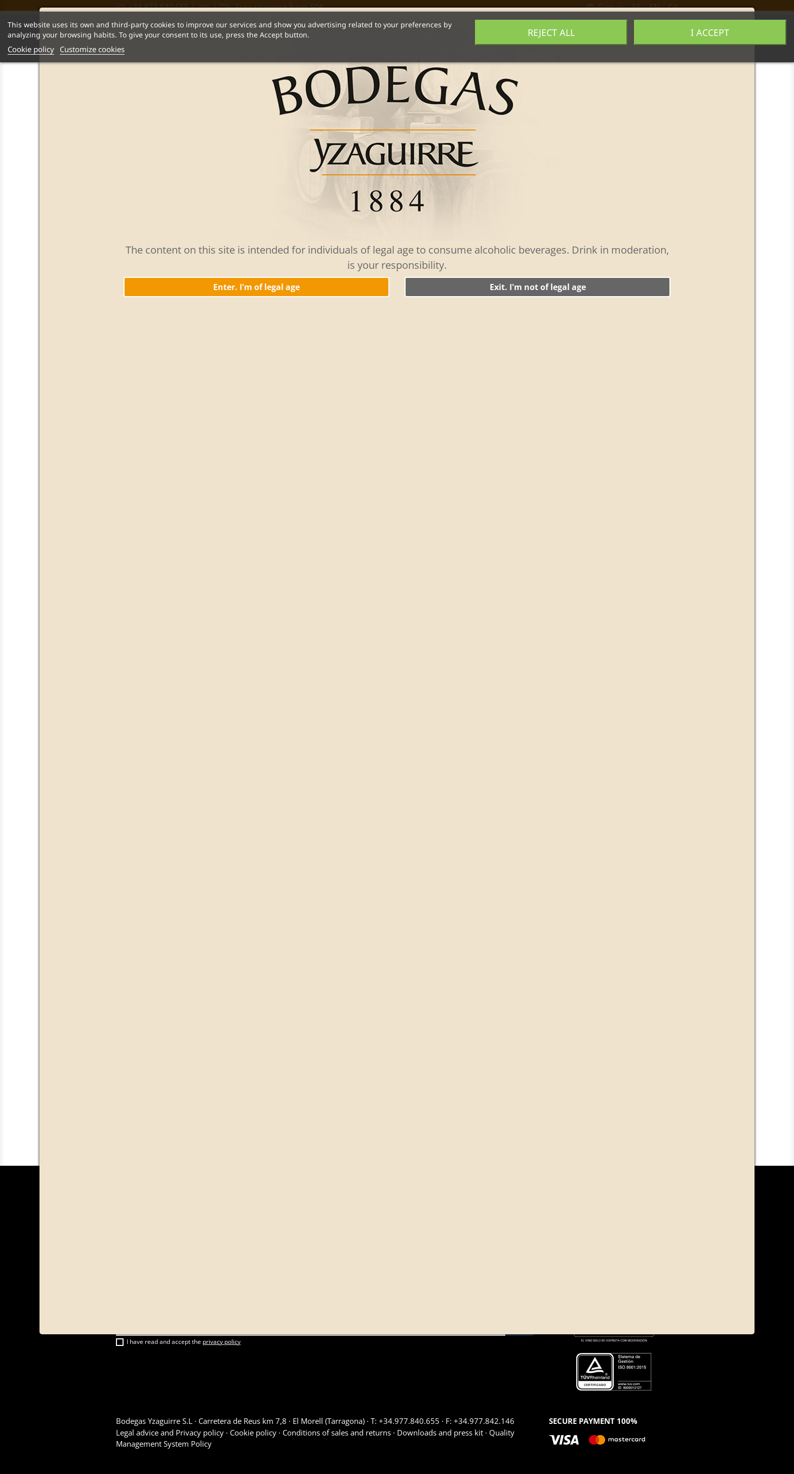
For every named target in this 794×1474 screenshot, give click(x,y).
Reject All (551, 32)
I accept (710, 32)
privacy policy (222, 1341)
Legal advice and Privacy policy (171, 1432)
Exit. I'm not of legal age (538, 287)
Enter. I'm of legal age (256, 287)
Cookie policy (31, 49)
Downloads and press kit (440, 1432)
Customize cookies (92, 49)
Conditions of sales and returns (337, 1432)
